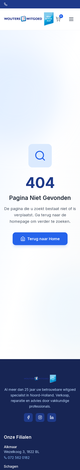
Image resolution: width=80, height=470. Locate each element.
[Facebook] (28, 417)
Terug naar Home (40, 238)
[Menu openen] (71, 19)
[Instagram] (40, 417)
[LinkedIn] (51, 417)
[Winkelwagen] (58, 19)
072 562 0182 (17, 458)
